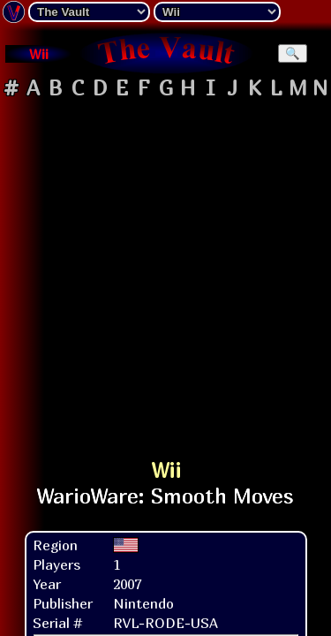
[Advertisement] (165, 270)
